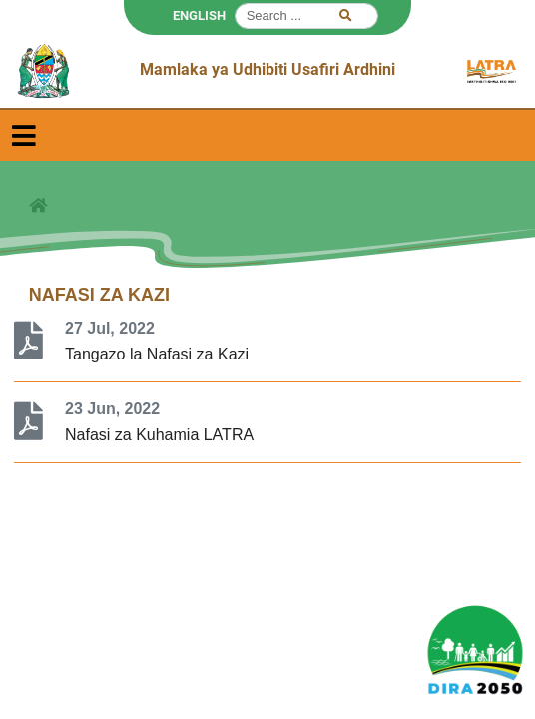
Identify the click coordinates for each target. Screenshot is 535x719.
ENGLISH (199, 15)
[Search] (306, 16)
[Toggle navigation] (24, 135)
